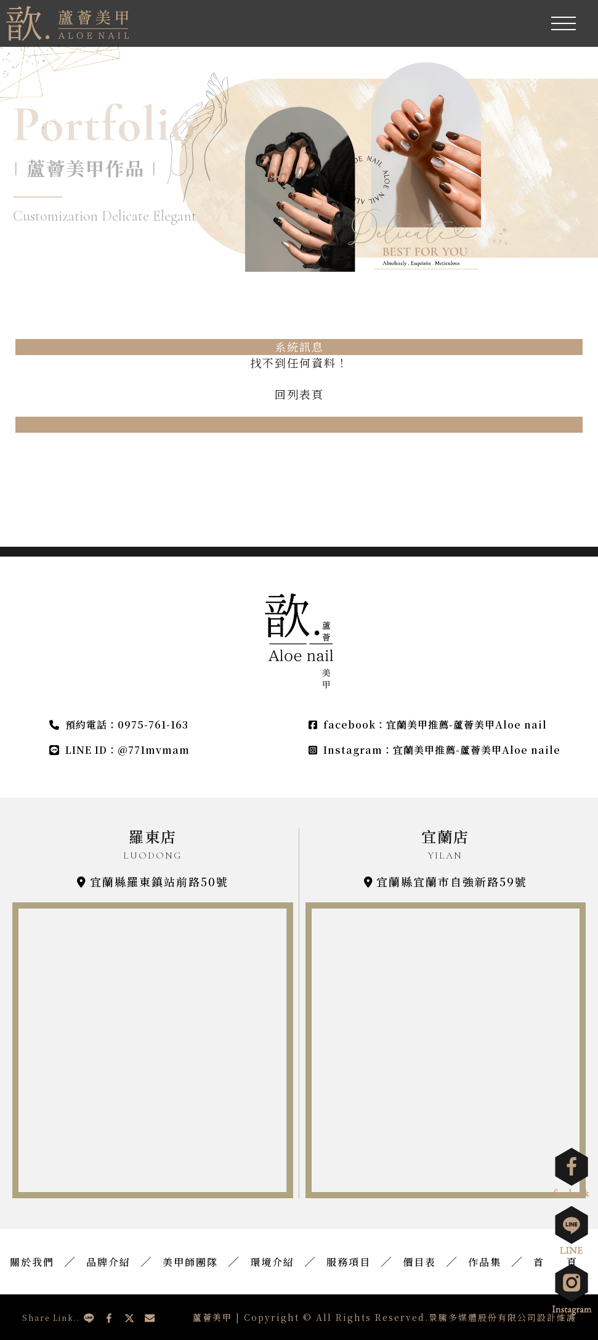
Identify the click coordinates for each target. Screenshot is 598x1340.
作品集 (484, 1262)
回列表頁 (299, 394)
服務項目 (348, 1262)
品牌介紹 (108, 1262)
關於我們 (32, 1262)
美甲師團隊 (190, 1262)
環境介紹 (272, 1262)
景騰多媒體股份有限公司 (483, 1317)
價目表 (419, 1262)
